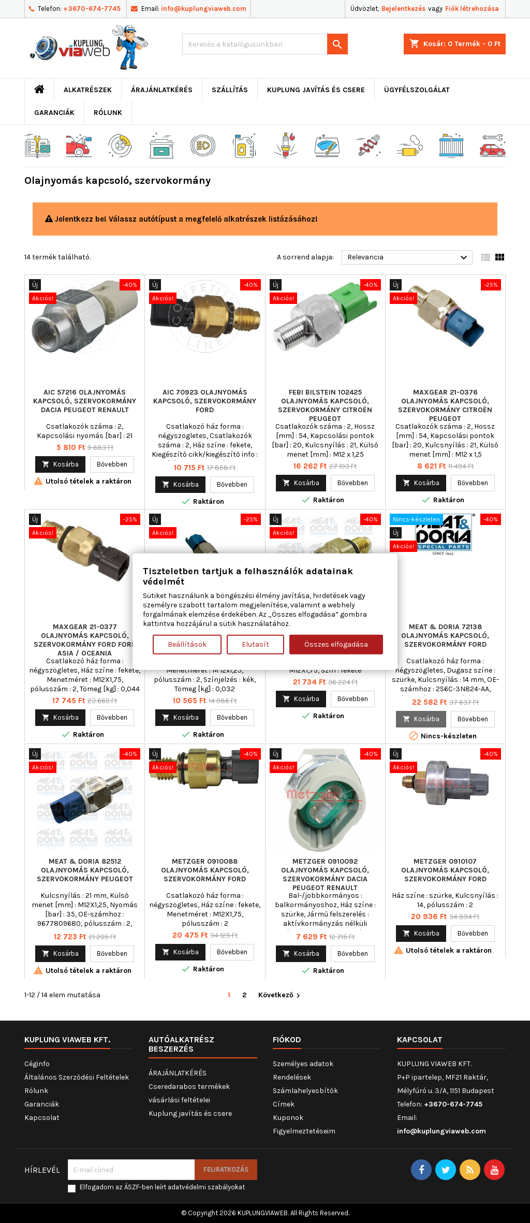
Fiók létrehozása (472, 8)
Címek (284, 1104)
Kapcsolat (42, 1117)
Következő (280, 995)
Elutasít (255, 643)
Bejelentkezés (403, 8)
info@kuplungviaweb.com (203, 8)
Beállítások (187, 643)
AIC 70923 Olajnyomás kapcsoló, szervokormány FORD (204, 401)
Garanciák (54, 112)
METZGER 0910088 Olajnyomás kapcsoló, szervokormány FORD (205, 870)
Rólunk (108, 112)
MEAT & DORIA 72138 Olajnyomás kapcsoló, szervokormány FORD (445, 635)
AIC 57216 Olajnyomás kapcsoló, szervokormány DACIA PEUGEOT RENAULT (84, 401)
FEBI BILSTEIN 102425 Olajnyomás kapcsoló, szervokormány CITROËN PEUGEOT (325, 405)
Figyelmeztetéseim (304, 1131)
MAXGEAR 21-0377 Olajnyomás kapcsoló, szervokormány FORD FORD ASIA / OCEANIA (85, 640)
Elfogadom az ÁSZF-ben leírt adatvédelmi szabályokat (162, 1187)
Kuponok (288, 1117)
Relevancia (408, 258)
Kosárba (60, 464)
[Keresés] (265, 44)
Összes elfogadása (336, 643)
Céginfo (37, 1063)
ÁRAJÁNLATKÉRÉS (162, 89)
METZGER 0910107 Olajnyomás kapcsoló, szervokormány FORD (445, 870)
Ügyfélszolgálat (417, 89)
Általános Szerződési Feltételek (76, 1077)
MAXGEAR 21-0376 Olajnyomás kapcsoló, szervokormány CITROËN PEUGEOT (445, 405)
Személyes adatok (303, 1063)
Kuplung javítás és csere (316, 89)
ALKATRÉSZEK (88, 89)
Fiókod (287, 1039)
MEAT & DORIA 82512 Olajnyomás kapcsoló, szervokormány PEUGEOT (85, 870)
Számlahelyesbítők (305, 1090)
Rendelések (292, 1077)
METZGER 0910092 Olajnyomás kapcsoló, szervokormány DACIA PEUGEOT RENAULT (325, 874)
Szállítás (230, 89)
